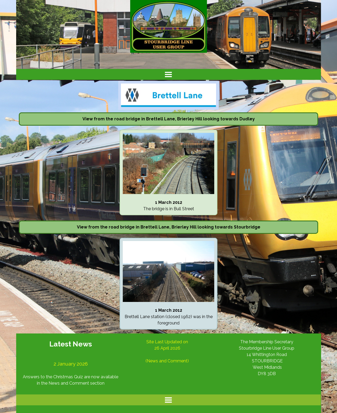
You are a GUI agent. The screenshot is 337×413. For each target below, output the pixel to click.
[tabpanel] (168, 119)
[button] (169, 132)
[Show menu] (168, 74)
